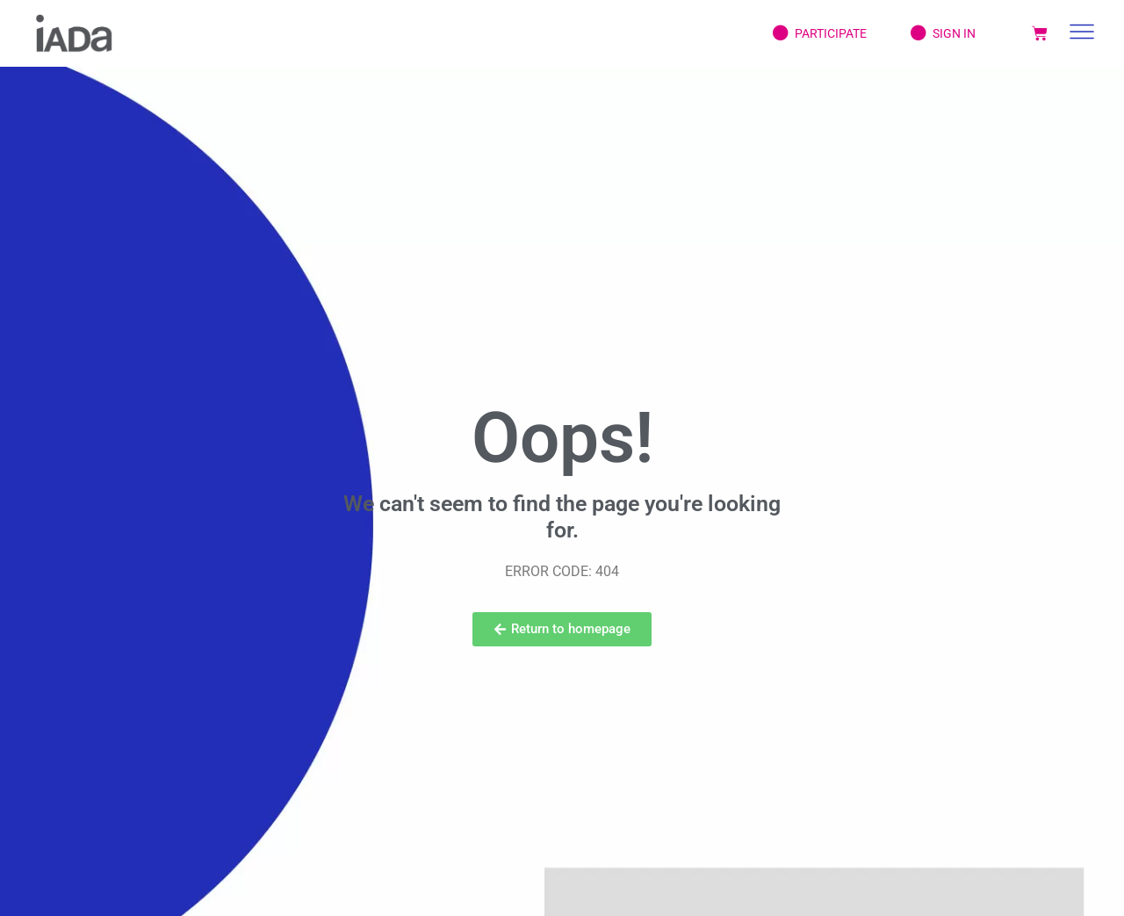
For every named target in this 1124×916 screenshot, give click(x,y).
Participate (806, 33)
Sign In (930, 33)
